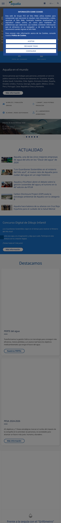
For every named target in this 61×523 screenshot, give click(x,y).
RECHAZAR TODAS (31, 46)
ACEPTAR (31, 41)
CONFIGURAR (31, 51)
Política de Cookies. (19, 35)
